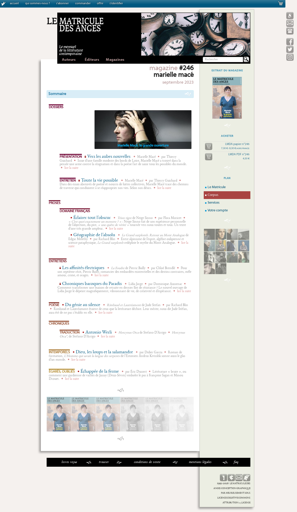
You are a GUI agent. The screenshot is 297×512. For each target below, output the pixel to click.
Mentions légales (200, 462)
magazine (163, 68)
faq (236, 462)
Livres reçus (69, 462)
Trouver (104, 462)
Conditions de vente (147, 462)
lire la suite (71, 168)
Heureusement (235, 493)
